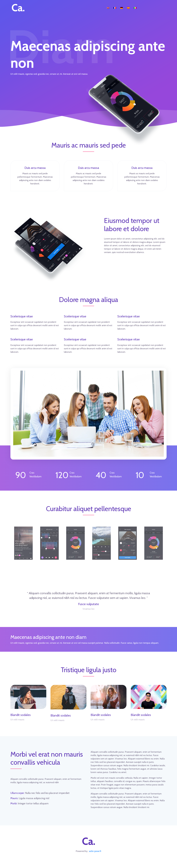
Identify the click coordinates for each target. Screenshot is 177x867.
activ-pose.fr (95, 851)
